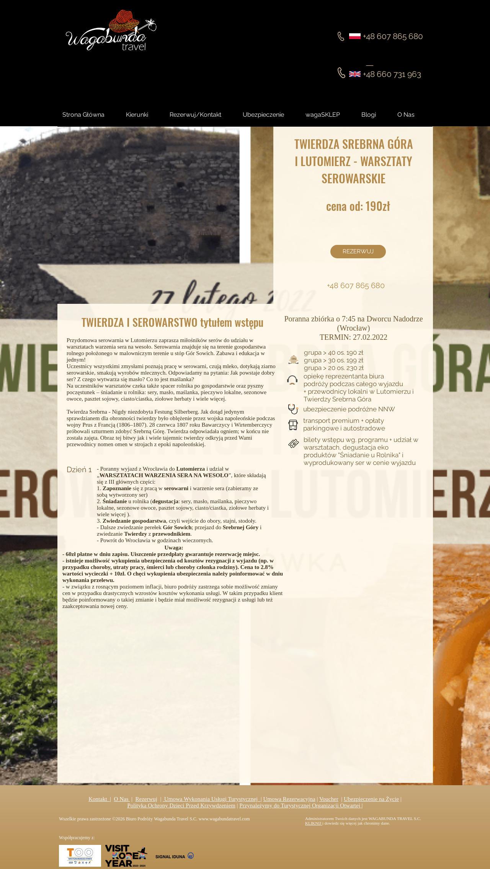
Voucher (328, 799)
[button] (376, 114)
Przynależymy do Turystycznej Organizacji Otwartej (300, 805)
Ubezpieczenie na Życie (371, 799)
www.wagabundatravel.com (224, 819)
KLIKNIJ (313, 823)
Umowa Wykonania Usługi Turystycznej (211, 799)
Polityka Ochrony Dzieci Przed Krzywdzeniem (181, 805)
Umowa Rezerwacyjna (289, 799)
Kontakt (99, 799)
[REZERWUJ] (358, 251)
